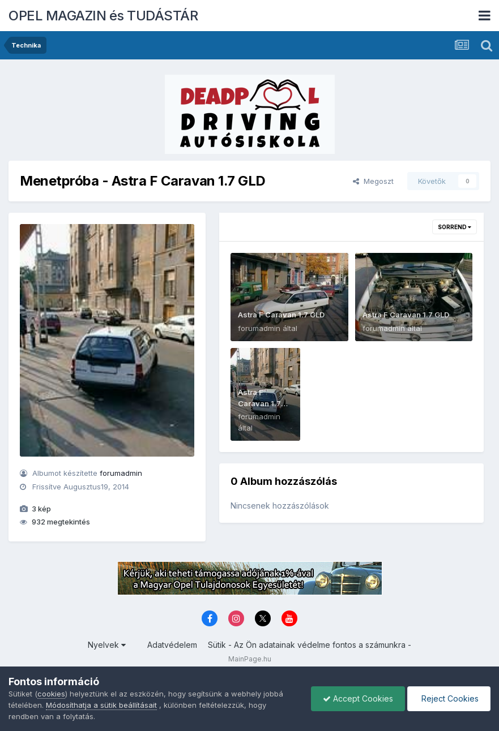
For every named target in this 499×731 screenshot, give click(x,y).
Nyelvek (107, 645)
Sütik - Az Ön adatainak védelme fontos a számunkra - (309, 645)
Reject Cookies (449, 698)
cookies (51, 693)
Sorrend (454, 226)
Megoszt (373, 181)
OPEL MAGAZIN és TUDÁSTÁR (103, 15)
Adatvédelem (172, 645)
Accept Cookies (358, 698)
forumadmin (121, 473)
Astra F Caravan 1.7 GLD (281, 314)
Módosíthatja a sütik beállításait (101, 705)
